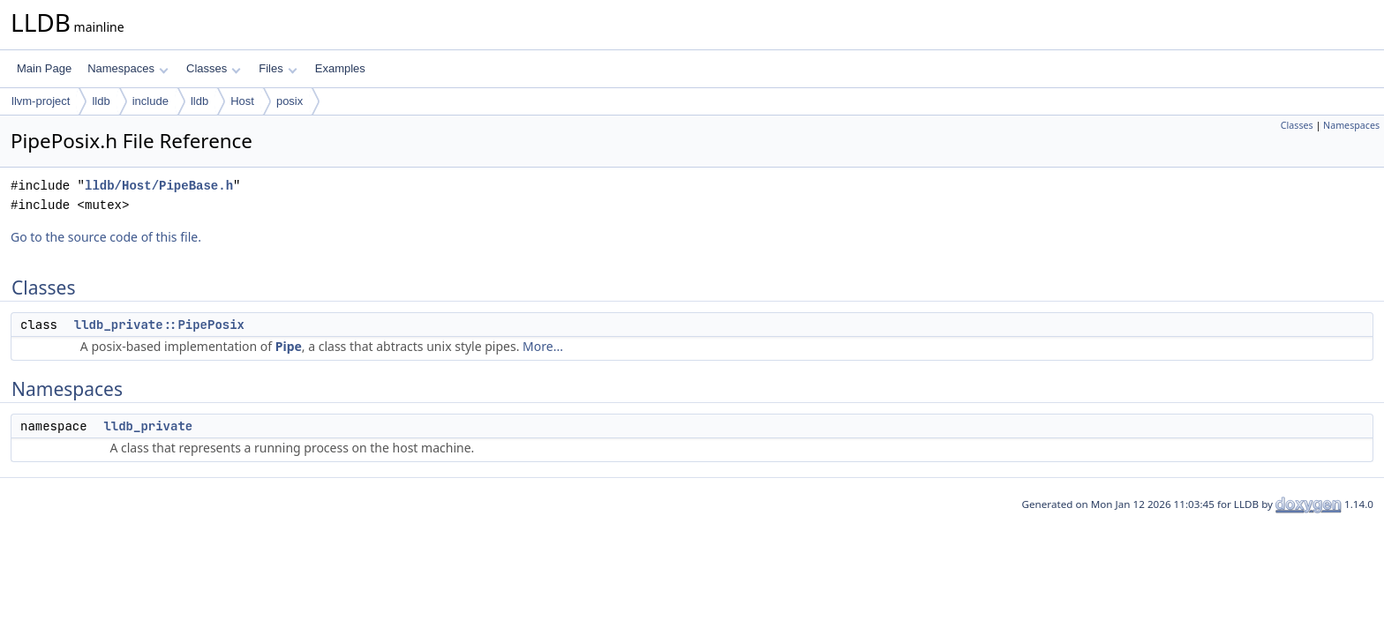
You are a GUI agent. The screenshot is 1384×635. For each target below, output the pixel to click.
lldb (100, 101)
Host (242, 101)
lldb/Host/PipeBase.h (159, 185)
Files (278, 68)
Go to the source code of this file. (106, 236)
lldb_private (147, 426)
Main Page (44, 68)
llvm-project (40, 101)
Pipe (288, 346)
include (150, 101)
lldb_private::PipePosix (159, 324)
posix (289, 101)
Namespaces (127, 68)
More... (543, 346)
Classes (213, 68)
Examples (340, 68)
